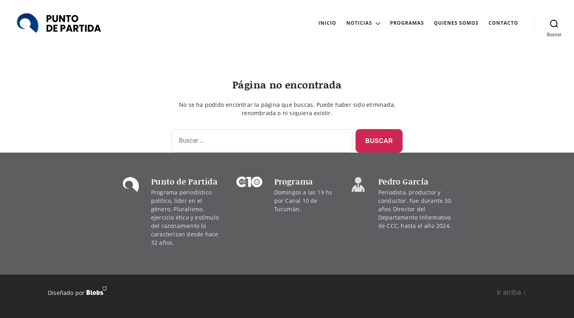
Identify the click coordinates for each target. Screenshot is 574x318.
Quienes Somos (456, 23)
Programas (407, 23)
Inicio (327, 23)
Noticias (359, 23)
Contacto (503, 23)
